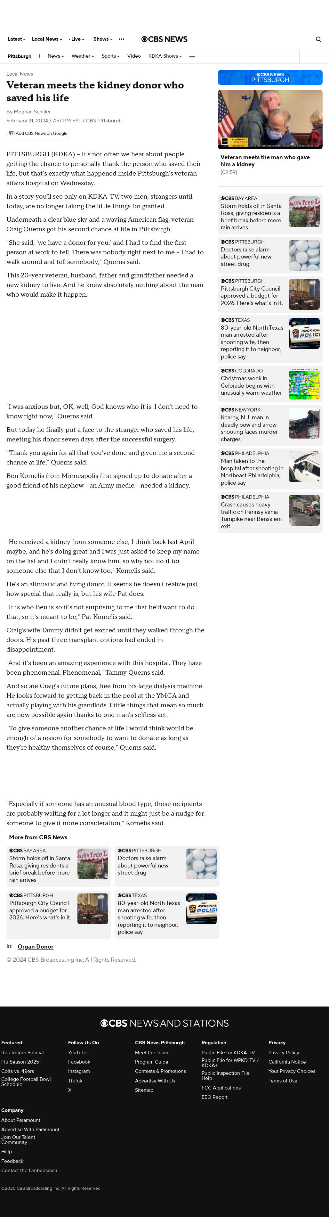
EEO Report (215, 1097)
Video (134, 56)
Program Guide (151, 1062)
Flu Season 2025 (20, 1062)
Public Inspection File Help (226, 1076)
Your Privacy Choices (292, 1071)
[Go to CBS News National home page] (164, 39)
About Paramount (20, 1120)
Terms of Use (283, 1080)
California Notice (287, 1062)
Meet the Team (151, 1052)
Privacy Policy (284, 1052)
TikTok (75, 1080)
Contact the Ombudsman (29, 1170)
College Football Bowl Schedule (26, 1082)
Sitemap (144, 1090)
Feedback (12, 1161)
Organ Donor (35, 946)
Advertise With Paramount (30, 1129)
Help (6, 1151)
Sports (111, 56)
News (56, 56)
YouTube (77, 1052)
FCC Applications (221, 1087)
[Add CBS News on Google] (38, 133)
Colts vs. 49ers (17, 1071)
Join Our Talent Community (18, 1140)
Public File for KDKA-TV (228, 1052)
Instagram (79, 1071)
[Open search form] (318, 39)
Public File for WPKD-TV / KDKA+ (230, 1063)
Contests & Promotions (160, 1071)
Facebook (79, 1062)
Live (77, 39)
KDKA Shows (165, 56)
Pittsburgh (19, 56)
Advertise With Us (155, 1080)
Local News (47, 39)
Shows (103, 39)
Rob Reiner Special (22, 1052)
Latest (17, 39)
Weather (83, 56)
